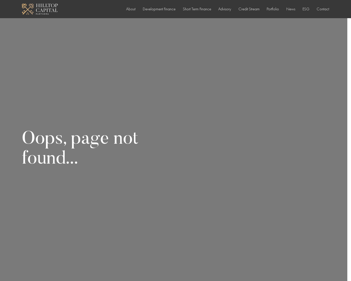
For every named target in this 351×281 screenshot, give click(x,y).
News (290, 9)
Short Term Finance (197, 9)
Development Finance (159, 9)
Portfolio (273, 9)
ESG (306, 9)
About (130, 9)
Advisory (224, 9)
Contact (323, 9)
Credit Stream (249, 9)
